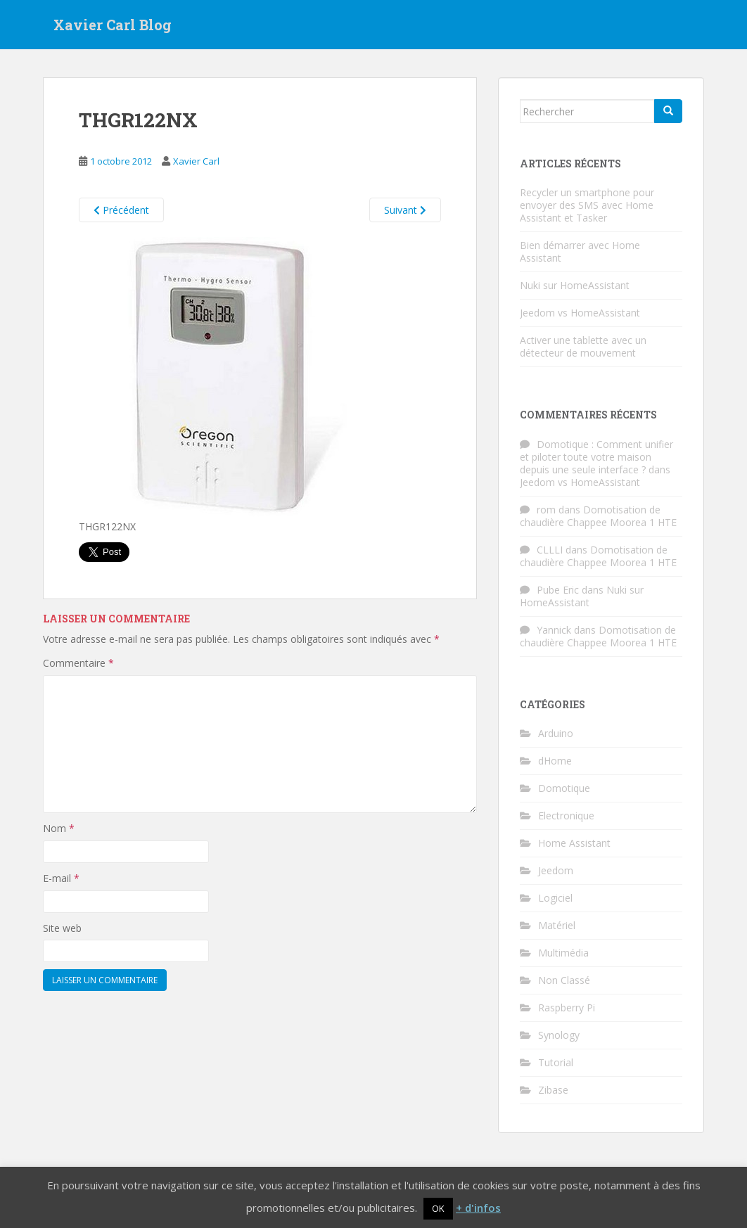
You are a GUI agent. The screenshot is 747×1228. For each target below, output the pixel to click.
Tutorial (555, 1062)
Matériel (556, 925)
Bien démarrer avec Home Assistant (580, 251)
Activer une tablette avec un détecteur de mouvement (583, 346)
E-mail (61, 878)
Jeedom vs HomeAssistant (580, 312)
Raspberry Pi (566, 1007)
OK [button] (438, 1208)
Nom (59, 828)
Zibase (553, 1089)
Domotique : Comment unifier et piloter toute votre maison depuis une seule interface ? (596, 456)
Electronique (566, 815)
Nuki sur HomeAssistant (575, 285)
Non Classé (564, 980)
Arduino (555, 733)
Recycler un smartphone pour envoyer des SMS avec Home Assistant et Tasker (587, 205)
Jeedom (555, 870)
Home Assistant (574, 843)
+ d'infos (478, 1208)
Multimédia (563, 952)
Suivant (405, 210)
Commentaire (78, 663)
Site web (62, 928)
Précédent (121, 210)
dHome (555, 760)
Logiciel (555, 897)
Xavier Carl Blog (112, 24)
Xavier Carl (196, 161)
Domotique (564, 788)
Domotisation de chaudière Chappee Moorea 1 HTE (598, 516)
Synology (559, 1035)
